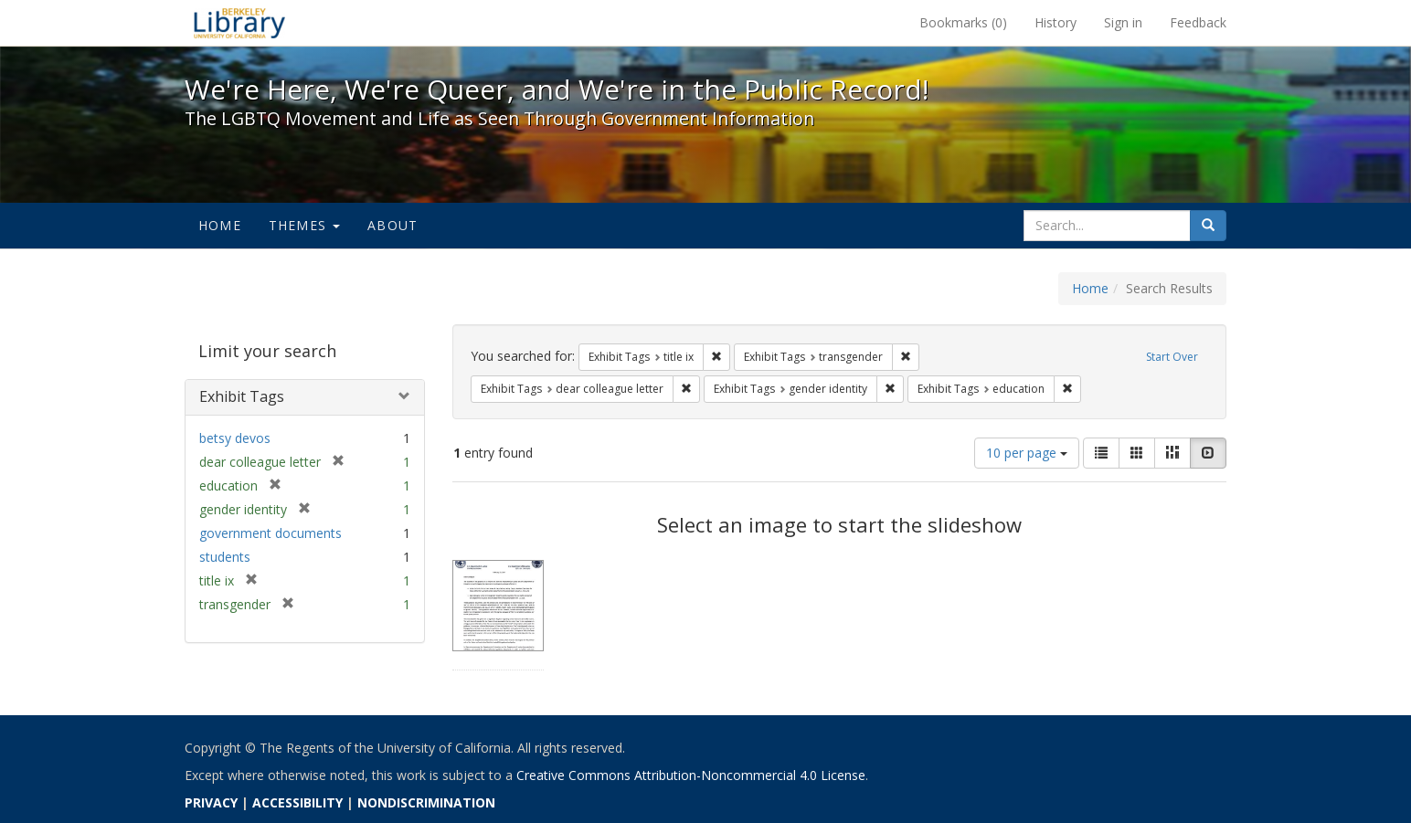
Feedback (1198, 22)
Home (219, 225)
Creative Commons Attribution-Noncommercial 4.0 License (690, 775)
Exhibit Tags (241, 396)
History (1055, 22)
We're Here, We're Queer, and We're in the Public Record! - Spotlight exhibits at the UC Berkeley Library (239, 23)
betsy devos (235, 438)
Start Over (1172, 356)
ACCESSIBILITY (297, 802)
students (224, 556)
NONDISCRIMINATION (426, 802)
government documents (270, 533)
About (392, 225)
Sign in (1123, 22)
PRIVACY (211, 802)
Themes (304, 225)
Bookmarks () (963, 22)
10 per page (1026, 452)
